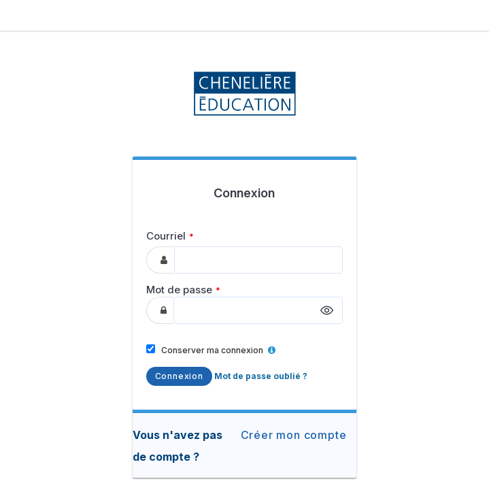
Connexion (179, 376)
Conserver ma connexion (210, 349)
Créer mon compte (294, 435)
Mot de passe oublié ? (260, 376)
